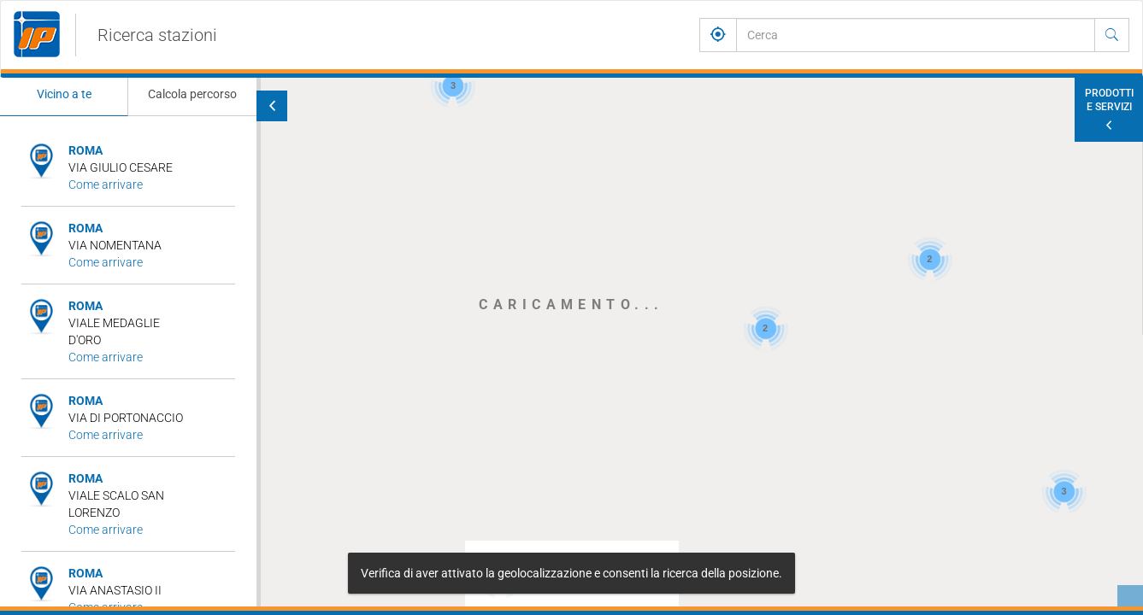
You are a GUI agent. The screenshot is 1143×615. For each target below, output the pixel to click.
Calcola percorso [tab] (192, 94)
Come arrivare (105, 184)
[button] (362, 180)
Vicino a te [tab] (64, 94)
